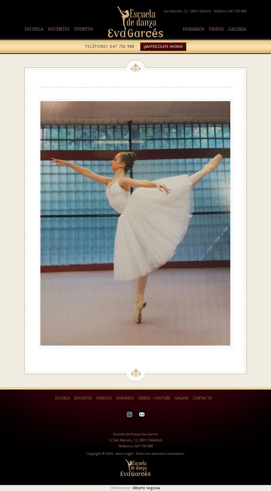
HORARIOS (193, 29)
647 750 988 (144, 446)
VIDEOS (216, 29)
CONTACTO (202, 398)
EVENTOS (83, 29)
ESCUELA (34, 29)
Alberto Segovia (146, 488)
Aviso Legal (124, 454)
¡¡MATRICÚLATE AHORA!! (163, 47)
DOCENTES (59, 29)
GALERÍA (237, 29)
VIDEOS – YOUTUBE (154, 398)
